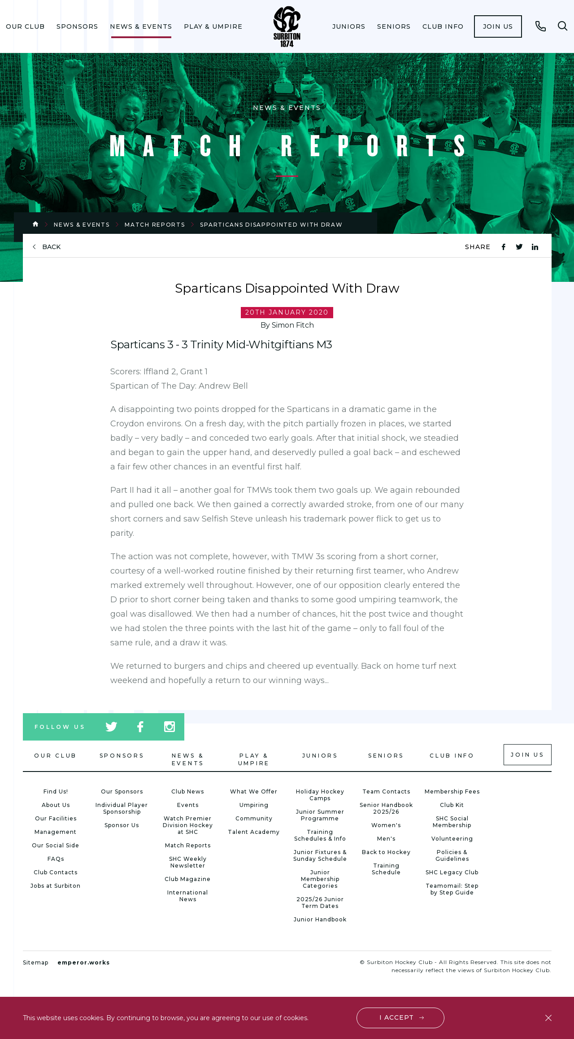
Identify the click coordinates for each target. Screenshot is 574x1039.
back (51, 247)
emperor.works (83, 962)
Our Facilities (56, 818)
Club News (187, 791)
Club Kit (452, 805)
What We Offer (254, 791)
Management (56, 832)
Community (254, 818)
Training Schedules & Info (320, 835)
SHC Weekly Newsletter (188, 862)
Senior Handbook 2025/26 (386, 808)
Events (188, 805)
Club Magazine (188, 879)
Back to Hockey (386, 852)
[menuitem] (25, 26)
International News (187, 896)
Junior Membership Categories (320, 879)
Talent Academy (254, 832)
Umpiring (254, 805)
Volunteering (452, 838)
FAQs (56, 858)
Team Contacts (386, 791)
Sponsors (77, 26)
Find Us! (55, 791)
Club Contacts (56, 872)
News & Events (141, 26)
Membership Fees (452, 791)
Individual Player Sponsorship (122, 808)
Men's (386, 838)
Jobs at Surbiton (55, 885)
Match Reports (155, 224)
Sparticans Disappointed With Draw (271, 224)
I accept (396, 1017)
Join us (498, 26)
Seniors (394, 26)
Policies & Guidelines (452, 855)
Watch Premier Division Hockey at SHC (188, 825)
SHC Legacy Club (452, 872)
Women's (386, 825)
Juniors (348, 26)
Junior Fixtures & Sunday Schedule (320, 855)
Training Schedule (386, 869)
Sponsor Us (121, 825)
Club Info (443, 26)
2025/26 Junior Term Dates (320, 902)
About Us (56, 805)
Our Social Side (55, 845)
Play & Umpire (213, 26)
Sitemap (35, 962)
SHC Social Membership (452, 822)
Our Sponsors (122, 791)
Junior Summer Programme (320, 815)
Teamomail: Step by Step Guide (452, 889)
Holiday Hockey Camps (320, 795)
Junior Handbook (320, 919)
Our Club (25, 26)
